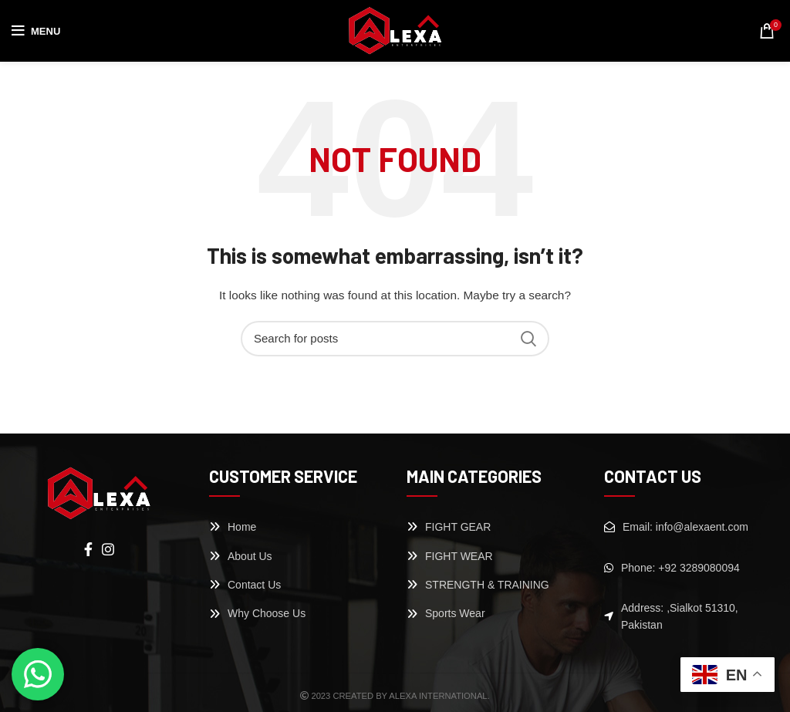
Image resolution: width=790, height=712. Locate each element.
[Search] (395, 338)
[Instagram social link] (108, 549)
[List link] (296, 526)
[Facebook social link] (88, 549)
